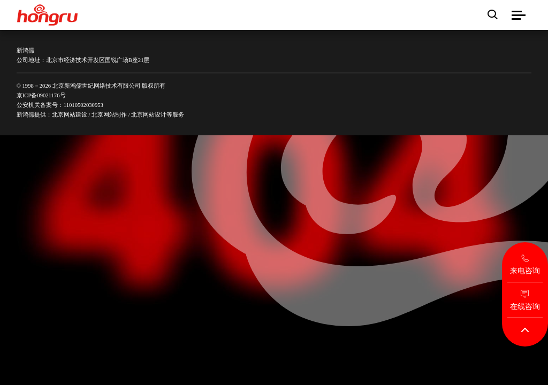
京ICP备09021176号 (41, 95)
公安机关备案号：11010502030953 (60, 105)
